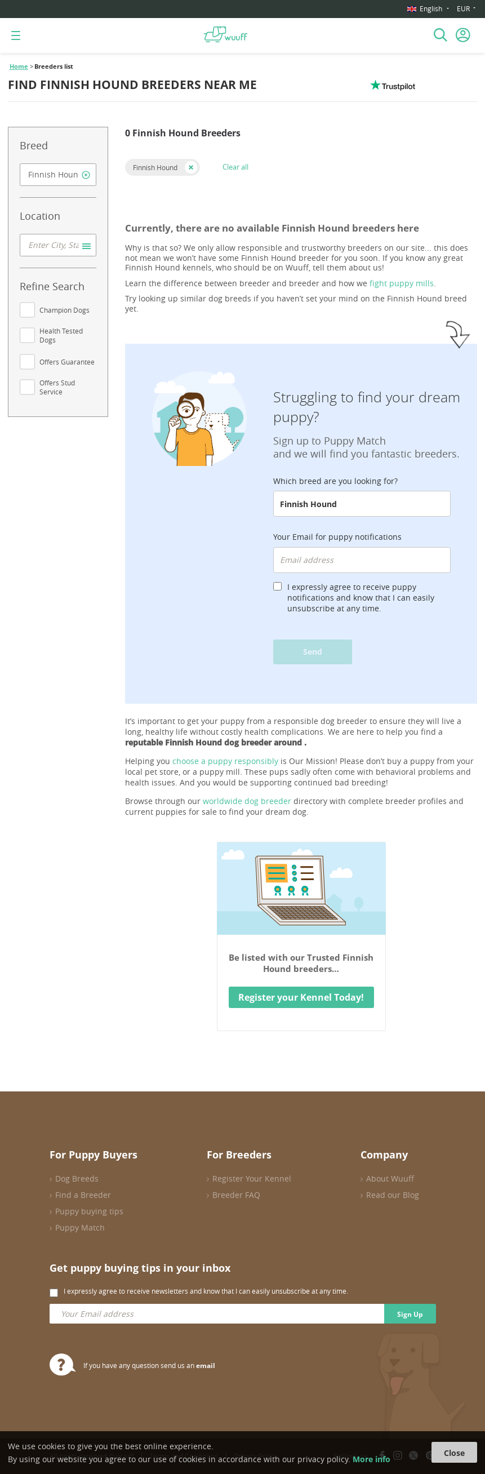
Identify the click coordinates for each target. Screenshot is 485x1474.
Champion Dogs (64, 309)
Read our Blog (392, 1194)
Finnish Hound (155, 167)
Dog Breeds (77, 1178)
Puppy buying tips (89, 1211)
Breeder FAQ (236, 1194)
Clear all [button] (235, 167)
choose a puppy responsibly (225, 761)
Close (454, 1453)
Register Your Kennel (251, 1178)
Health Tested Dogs (61, 335)
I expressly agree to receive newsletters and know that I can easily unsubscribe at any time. (206, 1290)
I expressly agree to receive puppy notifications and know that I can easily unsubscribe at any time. (360, 597)
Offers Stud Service (57, 387)
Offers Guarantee (67, 361)
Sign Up (410, 1314)
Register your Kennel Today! (301, 997)
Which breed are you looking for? (335, 481)
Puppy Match (80, 1227)
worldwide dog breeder (247, 801)
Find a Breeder (83, 1194)
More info (371, 1459)
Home (19, 66)
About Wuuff (390, 1178)
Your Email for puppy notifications (337, 536)
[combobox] (58, 174)
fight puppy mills (402, 283)
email (205, 1365)
